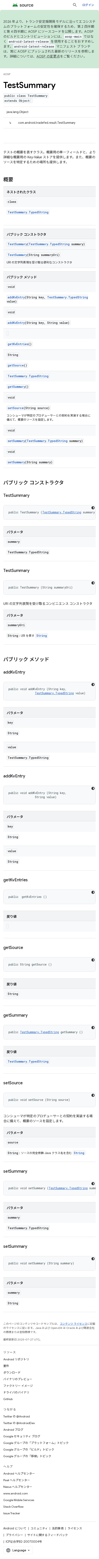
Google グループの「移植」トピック (27, 1456)
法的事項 (57, 1528)
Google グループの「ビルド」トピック (28, 1449)
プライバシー (14, 1535)
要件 (6, 1366)
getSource (16, 365)
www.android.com (15, 1493)
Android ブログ (13, 1430)
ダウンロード (12, 1372)
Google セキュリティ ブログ (21, 1436)
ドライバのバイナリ (16, 1392)
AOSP (6, 74)
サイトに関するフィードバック (47, 1535)
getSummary (16, 387)
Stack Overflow (13, 1507)
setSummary (16, 441)
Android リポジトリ (16, 1359)
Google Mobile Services (18, 1500)
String (41, 636)
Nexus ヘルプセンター (17, 1487)
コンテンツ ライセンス (73, 1324)
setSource (16, 408)
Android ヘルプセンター (19, 1473)
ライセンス (75, 1528)
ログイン (88, 5)
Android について (14, 1528)
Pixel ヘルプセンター (16, 1480)
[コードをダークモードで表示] (93, 507)
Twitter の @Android (16, 1416)
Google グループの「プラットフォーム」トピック (36, 1443)
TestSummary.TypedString (28, 212)
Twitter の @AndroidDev (19, 1423)
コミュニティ (39, 1528)
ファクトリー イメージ (18, 1386)
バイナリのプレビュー (17, 1379)
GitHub (8, 1399)
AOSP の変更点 (48, 56)
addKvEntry (16, 297)
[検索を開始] (74, 4)
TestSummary (17, 244)
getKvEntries (18, 344)
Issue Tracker (11, 1513)
